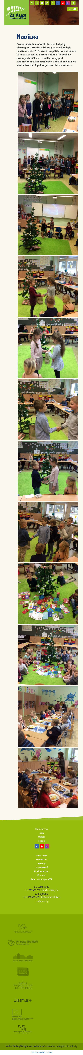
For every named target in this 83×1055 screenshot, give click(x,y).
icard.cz (51, 1046)
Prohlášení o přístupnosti (19, 1046)
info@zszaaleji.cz (50, 890)
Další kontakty (41, 901)
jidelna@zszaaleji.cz (50, 897)
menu (72, 9)
